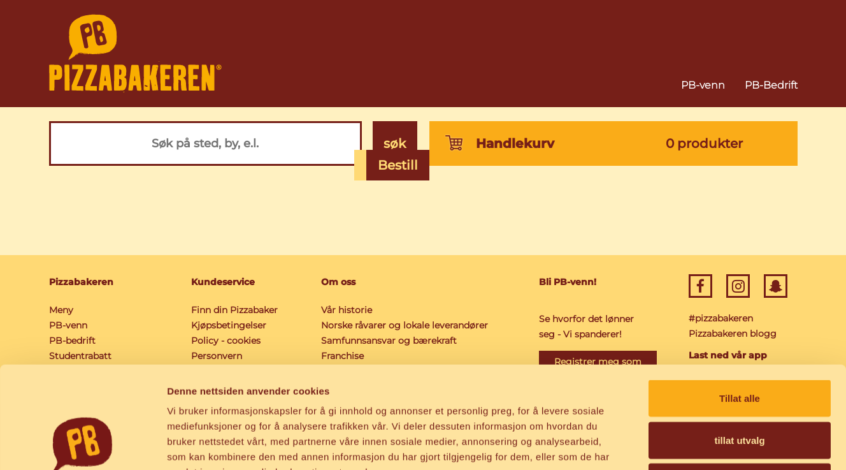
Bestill (398, 165)
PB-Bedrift (771, 85)
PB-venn (703, 85)
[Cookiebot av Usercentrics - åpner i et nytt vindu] (82, 445)
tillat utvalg (739, 344)
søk (395, 143)
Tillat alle (739, 302)
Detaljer (678, 444)
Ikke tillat (739, 386)
